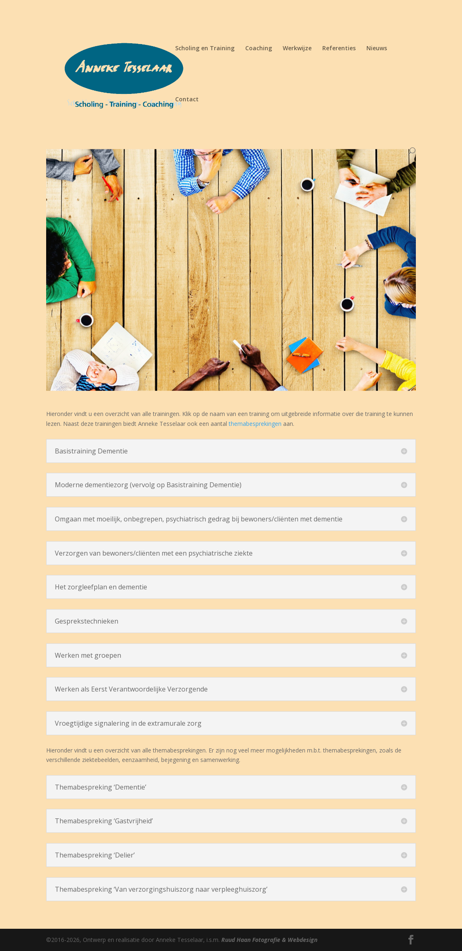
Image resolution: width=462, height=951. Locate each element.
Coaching (258, 48)
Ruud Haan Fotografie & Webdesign (269, 940)
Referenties (339, 48)
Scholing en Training (205, 48)
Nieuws (376, 48)
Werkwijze (297, 48)
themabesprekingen (256, 424)
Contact (187, 99)
